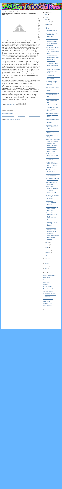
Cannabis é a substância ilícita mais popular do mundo (52, 65)
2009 (46, 263)
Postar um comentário (7, 113)
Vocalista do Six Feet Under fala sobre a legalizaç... (51, 43)
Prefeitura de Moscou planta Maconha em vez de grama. (52, 223)
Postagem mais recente (8, 116)
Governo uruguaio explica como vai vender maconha (52, 237)
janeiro (48, 255)
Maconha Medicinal (48, 291)
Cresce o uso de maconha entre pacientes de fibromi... (52, 88)
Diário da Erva (46, 301)
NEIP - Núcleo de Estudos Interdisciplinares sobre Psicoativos (49, 295)
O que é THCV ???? (51, 192)
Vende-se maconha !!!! (51, 105)
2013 (46, 17)
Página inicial (21, 116)
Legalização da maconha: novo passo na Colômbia (52, 121)
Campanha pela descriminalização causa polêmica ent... (53, 77)
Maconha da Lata (47, 303)
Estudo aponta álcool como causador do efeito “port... (53, 71)
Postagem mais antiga (34, 116)
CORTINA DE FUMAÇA (52, 39)
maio (47, 245)
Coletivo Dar (46, 280)
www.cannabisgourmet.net (49, 275)
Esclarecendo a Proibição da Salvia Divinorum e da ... (52, 94)
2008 (46, 266)
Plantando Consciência (49, 289)
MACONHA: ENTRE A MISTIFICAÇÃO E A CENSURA (51, 34)
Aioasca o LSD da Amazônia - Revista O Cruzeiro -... (52, 188)
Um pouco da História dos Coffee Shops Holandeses (52, 196)
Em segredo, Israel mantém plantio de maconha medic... (51, 145)
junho (47, 242)
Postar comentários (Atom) (13, 119)
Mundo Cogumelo (47, 286)
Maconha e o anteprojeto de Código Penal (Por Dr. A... (52, 115)
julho (47, 27)
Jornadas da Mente (48, 299)
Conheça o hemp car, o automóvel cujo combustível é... (52, 208)
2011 (46, 258)
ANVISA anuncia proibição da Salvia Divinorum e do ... (52, 100)
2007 (46, 268)
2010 (46, 261)
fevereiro (48, 252)
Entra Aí (9, 104)
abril (47, 247)
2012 (46, 20)
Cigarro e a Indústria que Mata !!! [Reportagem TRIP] (52, 126)
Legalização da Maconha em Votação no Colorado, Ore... (52, 59)
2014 (46, 14)
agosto (48, 24)
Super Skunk (46, 277)
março (48, 250)
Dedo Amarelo (46, 282)
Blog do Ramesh (47, 305)
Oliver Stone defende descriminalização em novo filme (52, 83)
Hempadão (46, 284)
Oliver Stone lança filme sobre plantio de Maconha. (52, 109)
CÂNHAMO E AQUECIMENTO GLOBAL (51, 202)
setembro (48, 22)
